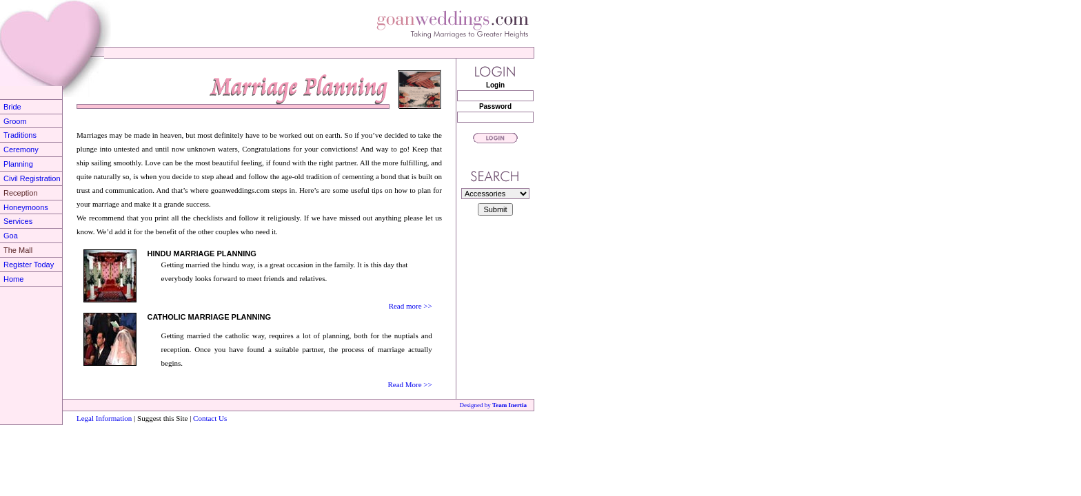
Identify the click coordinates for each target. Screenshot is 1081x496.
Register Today (28, 264)
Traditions (20, 135)
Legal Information (104, 418)
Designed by (493, 405)
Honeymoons (25, 207)
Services (17, 221)
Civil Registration (32, 178)
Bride (12, 107)
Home (13, 279)
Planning (18, 164)
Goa (10, 235)
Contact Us (209, 418)
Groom (15, 121)
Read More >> (409, 384)
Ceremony (21, 149)
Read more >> (410, 306)
